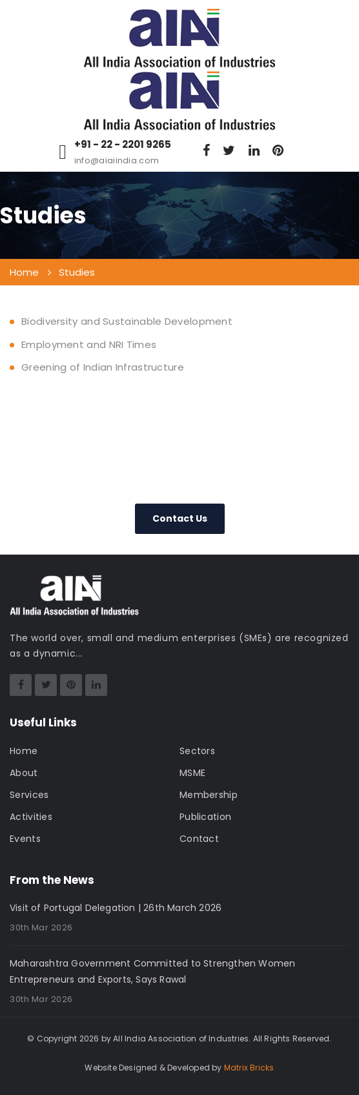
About (24, 772)
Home (23, 750)
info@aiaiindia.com (116, 160)
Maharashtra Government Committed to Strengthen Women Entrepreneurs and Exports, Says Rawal (152, 971)
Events (25, 838)
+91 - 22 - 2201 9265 (122, 144)
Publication (205, 816)
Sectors (197, 750)
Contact (199, 838)
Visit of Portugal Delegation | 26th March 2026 (115, 907)
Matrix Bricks (249, 1067)
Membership (209, 794)
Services (29, 794)
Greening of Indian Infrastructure (102, 367)
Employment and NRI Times (88, 344)
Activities (31, 816)
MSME (192, 772)
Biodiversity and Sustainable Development (126, 321)
